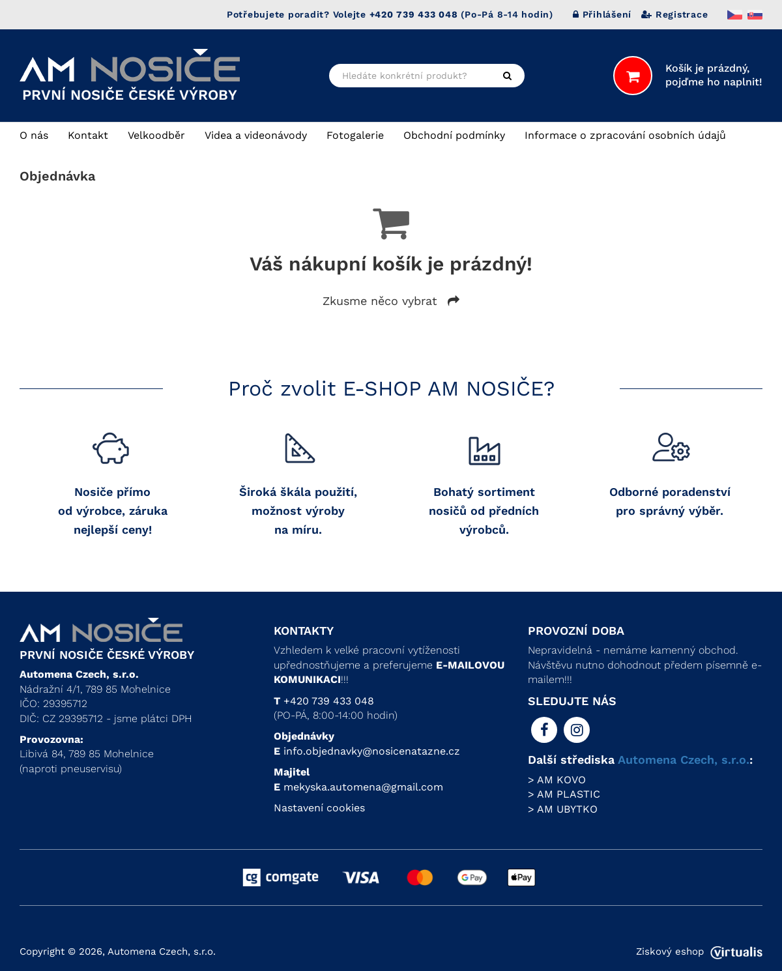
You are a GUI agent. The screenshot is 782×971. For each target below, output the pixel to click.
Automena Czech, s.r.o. (683, 759)
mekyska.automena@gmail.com (363, 787)
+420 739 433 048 (328, 701)
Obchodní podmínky (454, 135)
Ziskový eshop (699, 951)
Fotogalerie (355, 135)
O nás (34, 135)
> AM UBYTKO (563, 809)
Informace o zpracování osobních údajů (625, 135)
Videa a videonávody (256, 135)
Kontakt (88, 135)
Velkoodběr (156, 135)
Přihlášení (602, 14)
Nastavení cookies (319, 808)
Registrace (674, 14)
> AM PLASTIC (564, 794)
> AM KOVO (557, 780)
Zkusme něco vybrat (391, 301)
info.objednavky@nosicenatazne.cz (371, 751)
